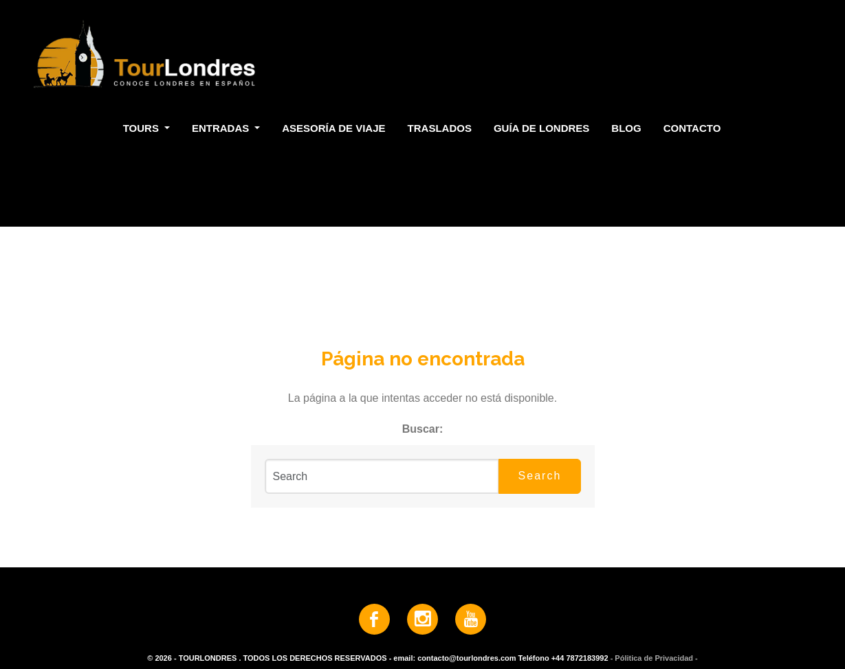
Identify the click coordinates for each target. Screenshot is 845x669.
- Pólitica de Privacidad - (654, 658)
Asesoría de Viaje (333, 128)
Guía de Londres (541, 128)
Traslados (440, 128)
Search (540, 475)
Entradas (222, 128)
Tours (142, 128)
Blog (626, 128)
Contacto (692, 128)
